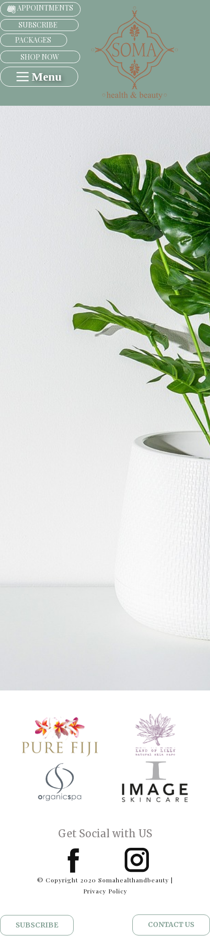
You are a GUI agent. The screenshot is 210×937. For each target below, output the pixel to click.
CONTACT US (171, 924)
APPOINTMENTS (40, 8)
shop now (40, 57)
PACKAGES (33, 40)
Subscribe (37, 924)
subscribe (39, 25)
